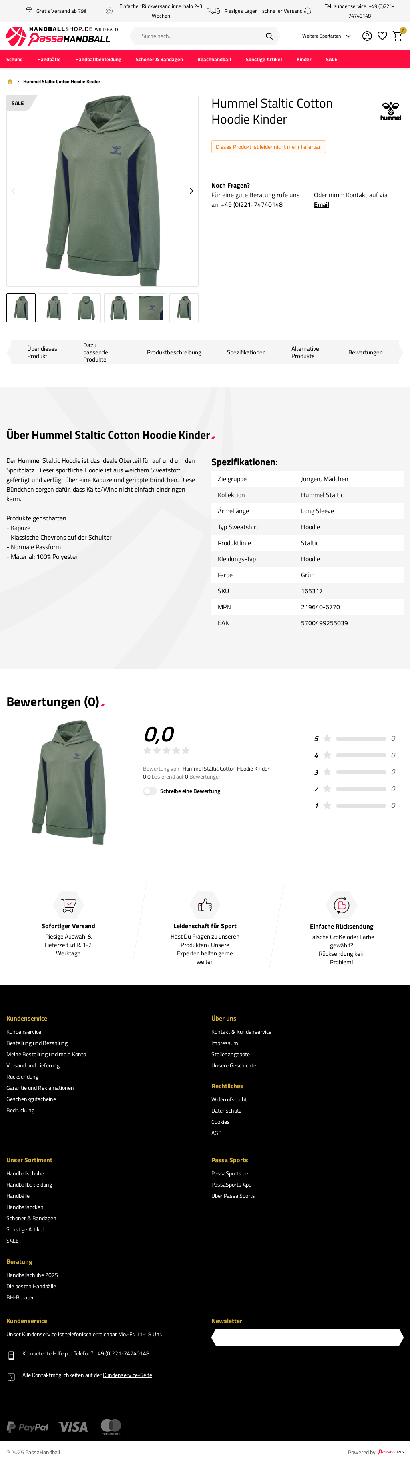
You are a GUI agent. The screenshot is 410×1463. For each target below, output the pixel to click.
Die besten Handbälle (31, 1286)
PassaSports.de (229, 1174)
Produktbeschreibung (174, 353)
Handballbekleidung (98, 60)
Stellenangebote (230, 1054)
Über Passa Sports (233, 1196)
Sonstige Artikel (264, 60)
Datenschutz (226, 1111)
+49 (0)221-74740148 (252, 205)
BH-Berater (20, 1297)
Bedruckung (20, 1110)
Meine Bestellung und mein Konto (46, 1054)
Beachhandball (214, 60)
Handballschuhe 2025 (32, 1275)
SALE (331, 60)
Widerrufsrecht (229, 1100)
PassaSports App (231, 1185)
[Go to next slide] (191, 191)
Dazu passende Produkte (95, 353)
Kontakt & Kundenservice (241, 1032)
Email (321, 205)
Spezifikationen (246, 353)
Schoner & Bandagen (159, 60)
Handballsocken (25, 1207)
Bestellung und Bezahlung (37, 1043)
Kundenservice (23, 1032)
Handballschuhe (25, 1174)
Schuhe (14, 60)
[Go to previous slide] (13, 191)
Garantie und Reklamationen (40, 1088)
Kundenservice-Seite (127, 1375)
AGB (216, 1133)
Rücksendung (22, 1077)
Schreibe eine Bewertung (190, 792)
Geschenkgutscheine (31, 1099)
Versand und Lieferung (33, 1065)
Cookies (220, 1122)
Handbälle (49, 60)
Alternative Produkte (305, 353)
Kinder (304, 60)
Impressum (224, 1043)
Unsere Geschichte (233, 1065)
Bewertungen (365, 353)
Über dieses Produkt (42, 353)
